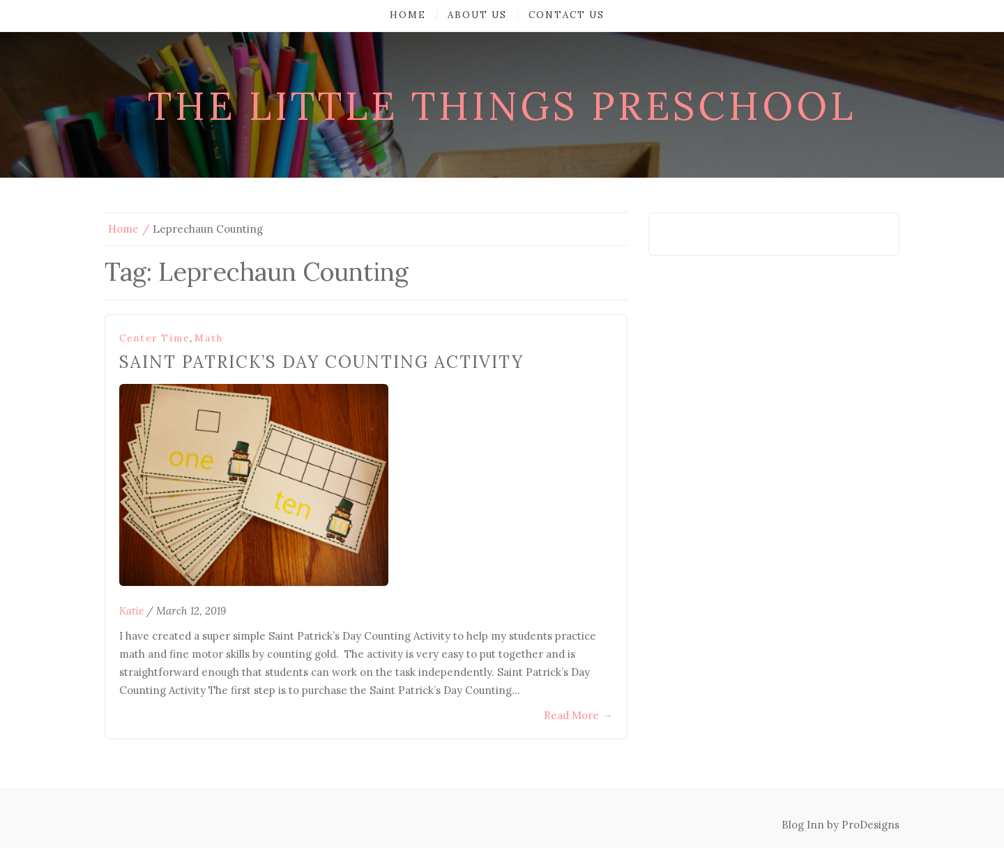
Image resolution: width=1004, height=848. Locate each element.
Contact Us (566, 15)
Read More (578, 715)
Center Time (154, 338)
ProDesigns (870, 824)
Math (209, 338)
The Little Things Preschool (502, 106)
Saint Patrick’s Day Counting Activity (321, 362)
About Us (477, 15)
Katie (131, 610)
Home (408, 15)
